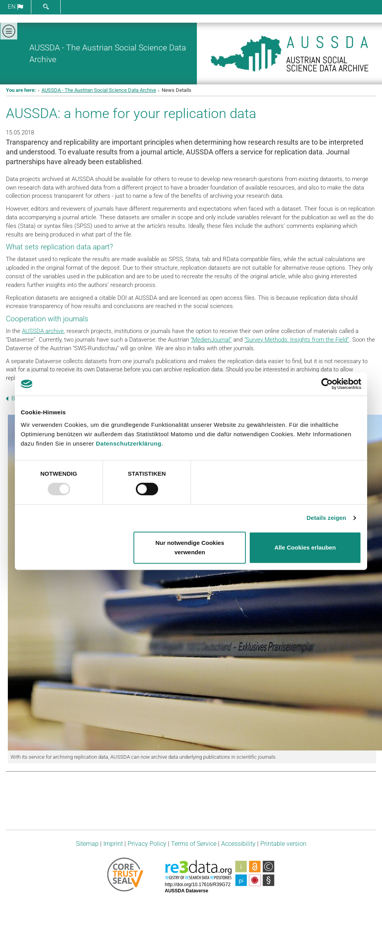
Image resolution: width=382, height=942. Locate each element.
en (15, 6)
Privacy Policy (147, 843)
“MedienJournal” (211, 339)
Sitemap (87, 843)
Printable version (283, 843)
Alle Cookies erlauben (305, 547)
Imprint (113, 843)
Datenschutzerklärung (129, 443)
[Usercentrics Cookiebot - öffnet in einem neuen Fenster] (327, 384)
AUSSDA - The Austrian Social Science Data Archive (98, 90)
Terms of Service (193, 843)
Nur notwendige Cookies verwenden (189, 547)
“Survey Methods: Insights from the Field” (296, 339)
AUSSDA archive (43, 331)
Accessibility (238, 843)
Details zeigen (326, 517)
